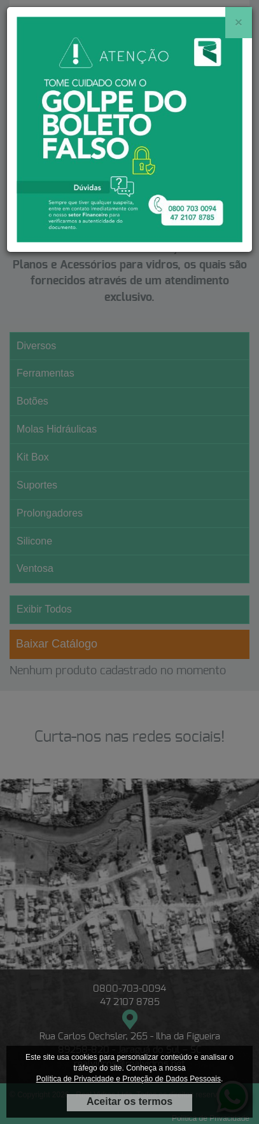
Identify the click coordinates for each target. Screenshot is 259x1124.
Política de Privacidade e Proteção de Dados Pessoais (128, 1078)
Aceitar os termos (129, 1101)
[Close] (238, 22)
